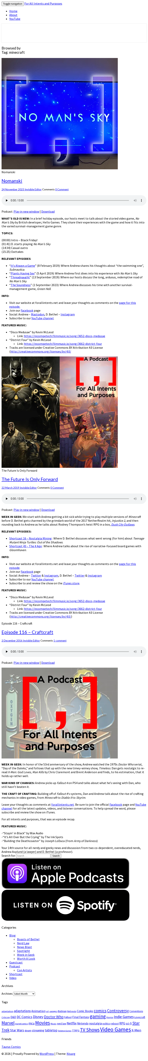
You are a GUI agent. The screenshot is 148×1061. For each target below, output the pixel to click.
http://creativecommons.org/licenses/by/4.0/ (40, 351)
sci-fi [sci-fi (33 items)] (129, 1023)
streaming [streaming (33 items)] (38, 1030)
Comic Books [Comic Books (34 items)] (85, 1011)
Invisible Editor (33, 189)
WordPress (47, 1054)
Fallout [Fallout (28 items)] (68, 1017)
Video (12, 978)
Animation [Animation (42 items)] (38, 1011)
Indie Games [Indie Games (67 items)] (124, 1016)
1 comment (59, 640)
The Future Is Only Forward (30, 479)
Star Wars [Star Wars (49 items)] (17, 1030)
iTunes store (71, 583)
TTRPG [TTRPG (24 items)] (75, 1030)
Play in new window (26, 211)
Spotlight (23, 951)
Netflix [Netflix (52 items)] (72, 1023)
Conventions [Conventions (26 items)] (136, 1011)
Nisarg (71, 1054)
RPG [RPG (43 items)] (122, 1023)
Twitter (36, 575)
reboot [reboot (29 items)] (115, 1023)
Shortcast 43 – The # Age (25, 546)
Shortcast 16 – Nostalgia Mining (30, 538)
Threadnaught (20, 277)
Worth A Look (26, 958)
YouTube (14, 19)
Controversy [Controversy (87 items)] (118, 1010)
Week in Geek (25, 955)
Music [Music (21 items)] (53, 1023)
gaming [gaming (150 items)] (98, 1016)
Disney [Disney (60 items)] (38, 1016)
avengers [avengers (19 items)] (53, 1011)
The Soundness (21, 285)
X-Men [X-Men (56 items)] (136, 1030)
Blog (12, 935)
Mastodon (37, 314)
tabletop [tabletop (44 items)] (51, 1030)
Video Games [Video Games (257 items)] (115, 1029)
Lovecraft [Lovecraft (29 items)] (139, 1017)
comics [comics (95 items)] (100, 1010)
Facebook (27, 310)
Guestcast (16, 962)
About (13, 15)
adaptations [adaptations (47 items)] (22, 1011)
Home (13, 11)
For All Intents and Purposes (43, 3)
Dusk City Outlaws (122, 524)
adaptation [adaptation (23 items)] (7, 1011)
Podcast (14, 966)
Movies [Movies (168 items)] (42, 1022)
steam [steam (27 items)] (28, 1030)
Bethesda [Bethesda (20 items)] (71, 1011)
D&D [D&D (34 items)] (13, 1017)
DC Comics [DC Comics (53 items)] (24, 1017)
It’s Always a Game (23, 266)
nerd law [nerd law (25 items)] (61, 1023)
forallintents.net (62, 804)
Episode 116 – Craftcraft (27, 632)
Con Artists (24, 970)
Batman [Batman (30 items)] (62, 1011)
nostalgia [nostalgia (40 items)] (95, 1023)
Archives (7, 993)
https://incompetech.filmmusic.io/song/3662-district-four (63, 344)
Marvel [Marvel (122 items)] (8, 1023)
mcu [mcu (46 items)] (31, 1023)
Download (48, 211)
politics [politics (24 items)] (106, 1023)
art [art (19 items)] (47, 1011)
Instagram (68, 314)
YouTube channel (42, 318)
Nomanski (12, 180)
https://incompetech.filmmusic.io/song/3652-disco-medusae (64, 336)
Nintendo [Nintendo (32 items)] (83, 1023)
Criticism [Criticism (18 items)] (6, 1017)
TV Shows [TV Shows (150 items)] (90, 1030)
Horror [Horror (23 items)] (109, 1017)
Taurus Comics (11, 1047)
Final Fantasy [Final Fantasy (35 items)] (80, 1017)
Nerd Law (23, 943)
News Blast (24, 947)
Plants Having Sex (22, 273)
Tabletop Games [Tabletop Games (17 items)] (64, 1030)
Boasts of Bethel (28, 939)
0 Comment (62, 189)
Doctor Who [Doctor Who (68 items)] (54, 1016)
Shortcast (15, 974)
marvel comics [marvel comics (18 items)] (21, 1023)
